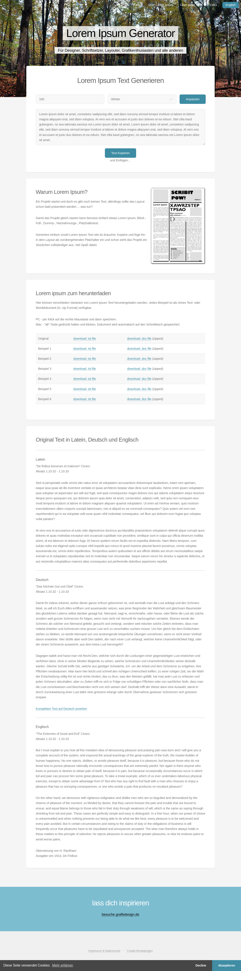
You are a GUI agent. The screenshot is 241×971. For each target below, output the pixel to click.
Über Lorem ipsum (160, 5)
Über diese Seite (191, 5)
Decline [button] (200, 965)
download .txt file (84, 338)
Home (137, 5)
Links (213, 5)
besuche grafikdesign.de (120, 914)
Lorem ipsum (12, 5)
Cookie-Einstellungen (140, 950)
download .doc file (139, 338)
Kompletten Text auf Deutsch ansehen (61, 708)
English (231, 5)
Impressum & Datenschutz (104, 950)
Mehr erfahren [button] (62, 965)
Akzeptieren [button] (226, 965)
